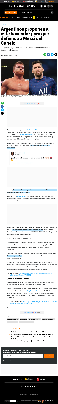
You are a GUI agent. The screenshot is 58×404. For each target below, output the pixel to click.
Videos (22, 12)
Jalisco (8, 390)
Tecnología (38, 390)
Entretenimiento (47, 390)
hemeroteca (23, 394)
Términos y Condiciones (22, 360)
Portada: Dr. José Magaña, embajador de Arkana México (28, 341)
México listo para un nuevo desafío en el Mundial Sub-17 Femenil (31, 332)
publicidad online (33, 394)
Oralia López (6, 54)
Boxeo (21, 322)
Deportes (3, 24)
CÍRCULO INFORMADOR (42, 17)
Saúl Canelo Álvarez (12, 319)
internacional (21, 390)
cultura (25, 392)
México (14, 390)
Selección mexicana (12, 322)
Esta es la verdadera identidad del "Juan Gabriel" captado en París (32, 334)
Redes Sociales (29, 322)
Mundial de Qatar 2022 (48, 319)
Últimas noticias (10, 12)
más (29, 12)
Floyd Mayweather (33, 291)
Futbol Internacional (34, 319)
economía (32, 392)
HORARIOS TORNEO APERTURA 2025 (19, 17)
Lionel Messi (23, 319)
